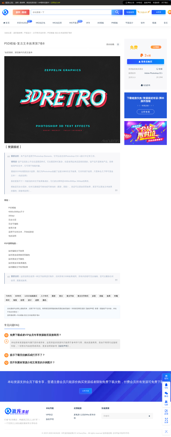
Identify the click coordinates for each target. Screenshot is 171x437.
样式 (7, 300)
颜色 (44, 300)
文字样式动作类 (39, 33)
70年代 (9, 296)
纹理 (22, 300)
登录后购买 (145, 61)
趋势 (37, 300)
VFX (88, 23)
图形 (53, 296)
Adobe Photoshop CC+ (153, 73)
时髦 (116, 296)
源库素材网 (17, 33)
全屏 (166, 420)
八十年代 (44, 296)
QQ (166, 386)
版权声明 (147, 3)
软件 (143, 23)
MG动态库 (57, 23)
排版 (101, 296)
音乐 (166, 23)
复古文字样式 (83, 296)
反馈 (166, 412)
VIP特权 (156, 47)
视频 (154, 23)
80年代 (18, 296)
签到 (166, 377)
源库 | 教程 (21, 12)
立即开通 (85, 391)
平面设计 (129, 23)
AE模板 (101, 23)
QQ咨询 (145, 85)
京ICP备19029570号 (121, 433)
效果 (108, 296)
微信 (166, 394)
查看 (159, 69)
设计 (30, 300)
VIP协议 (139, 3)
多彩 (94, 296)
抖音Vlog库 (22, 22)
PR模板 (114, 23)
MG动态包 (40, 23)
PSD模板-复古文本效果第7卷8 (28, 315)
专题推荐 (156, 3)
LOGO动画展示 (31, 296)
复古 (61, 296)
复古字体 (70, 296)
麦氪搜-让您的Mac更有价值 (85, 416)
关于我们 (164, 3)
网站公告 (130, 3)
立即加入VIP (55, 3)
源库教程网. (107, 433)
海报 (15, 300)
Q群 (166, 403)
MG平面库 (74, 22)
